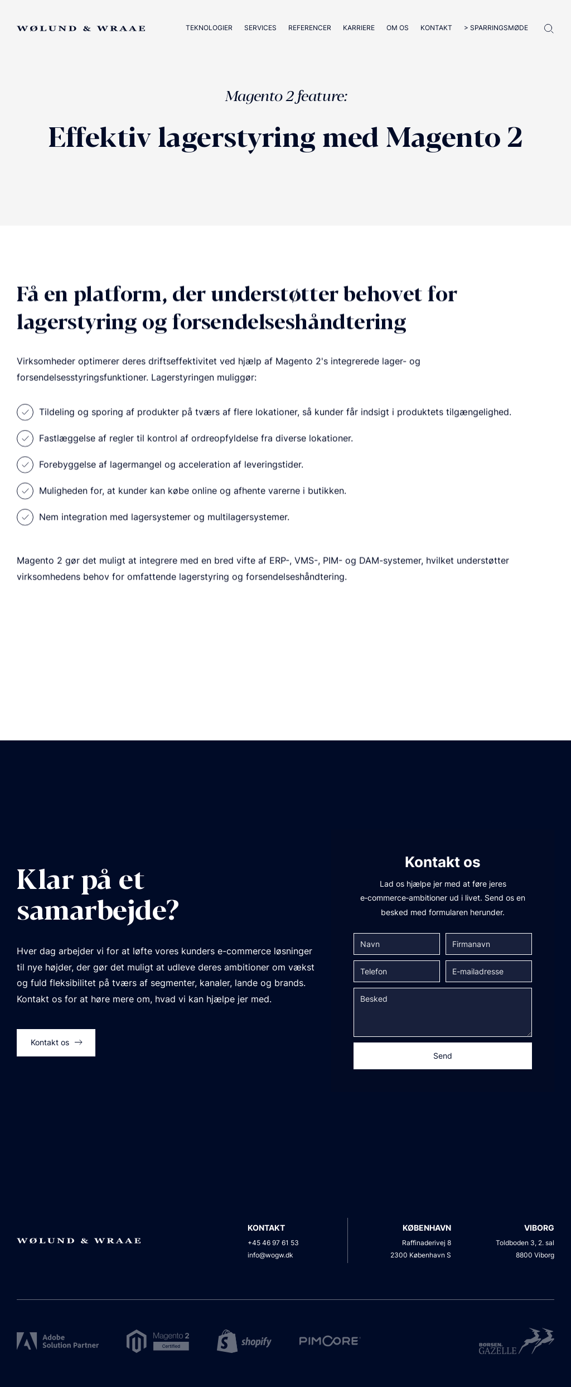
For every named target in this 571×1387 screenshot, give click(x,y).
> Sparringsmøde (496, 27)
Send (442, 1055)
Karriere (359, 27)
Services (260, 27)
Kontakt (436, 27)
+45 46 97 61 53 (273, 1242)
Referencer (309, 27)
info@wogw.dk (270, 1255)
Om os (397, 27)
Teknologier (209, 27)
